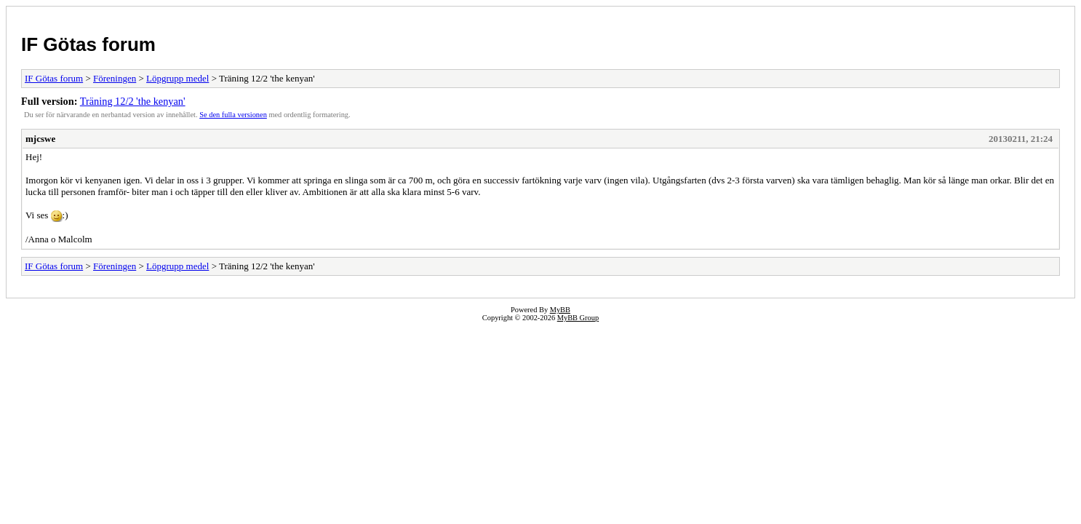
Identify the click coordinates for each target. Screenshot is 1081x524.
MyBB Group (578, 318)
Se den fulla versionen (233, 115)
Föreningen (114, 78)
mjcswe (40, 138)
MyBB (560, 310)
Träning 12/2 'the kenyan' (133, 101)
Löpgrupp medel (177, 78)
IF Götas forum (88, 44)
